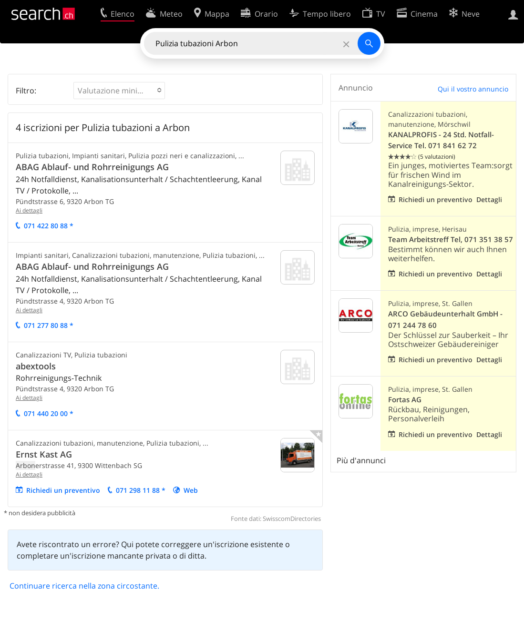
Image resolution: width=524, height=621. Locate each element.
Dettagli (489, 199)
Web (191, 490)
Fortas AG (404, 400)
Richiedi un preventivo (63, 490)
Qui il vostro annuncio (473, 88)
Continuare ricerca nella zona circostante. (84, 585)
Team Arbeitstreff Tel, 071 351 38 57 (450, 239)
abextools (36, 366)
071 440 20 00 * (48, 413)
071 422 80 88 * (48, 225)
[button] (119, 90)
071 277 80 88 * (48, 325)
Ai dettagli (29, 210)
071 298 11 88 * (140, 490)
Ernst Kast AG (44, 454)
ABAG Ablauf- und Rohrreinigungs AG (92, 167)
